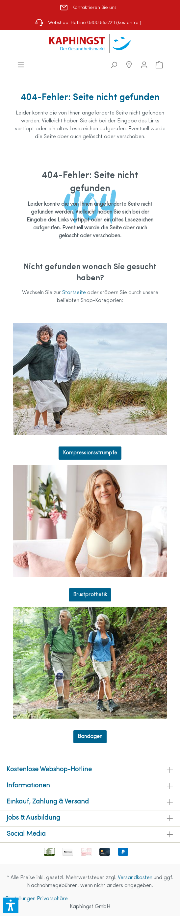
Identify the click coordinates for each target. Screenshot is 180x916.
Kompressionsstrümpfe (90, 453)
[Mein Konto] (144, 65)
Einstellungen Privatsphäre (36, 899)
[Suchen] (113, 65)
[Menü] (20, 65)
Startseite (74, 292)
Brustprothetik (90, 595)
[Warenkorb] (159, 65)
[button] (10, 905)
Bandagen (90, 736)
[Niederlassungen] (129, 65)
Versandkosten (135, 877)
